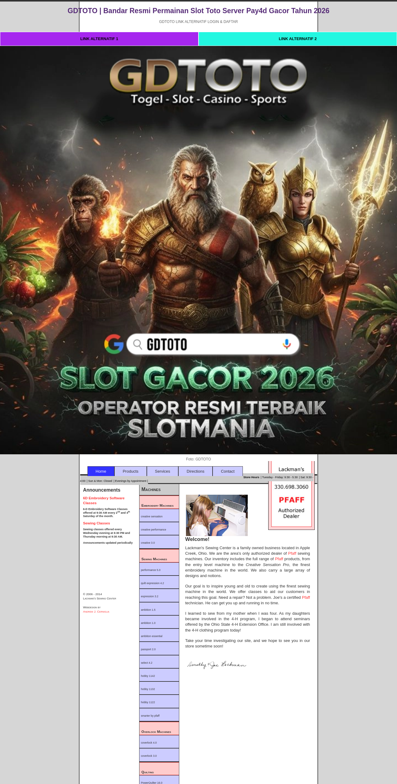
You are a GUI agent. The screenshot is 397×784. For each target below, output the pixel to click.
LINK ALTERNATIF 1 (99, 38)
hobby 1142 (148, 675)
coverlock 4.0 (149, 742)
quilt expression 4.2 (152, 583)
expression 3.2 (149, 596)
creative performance (153, 529)
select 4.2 (147, 662)
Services (162, 471)
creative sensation (152, 516)
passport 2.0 (148, 649)
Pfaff (293, 553)
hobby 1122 (148, 702)
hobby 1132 (148, 689)
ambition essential (151, 636)
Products (130, 471)
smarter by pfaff (150, 715)
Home (101, 471)
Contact (228, 471)
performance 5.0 (151, 570)
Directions (195, 471)
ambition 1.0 (148, 623)
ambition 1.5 (148, 609)
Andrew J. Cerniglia (96, 611)
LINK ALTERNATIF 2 (298, 38)
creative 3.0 (148, 542)
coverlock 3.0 (149, 755)
